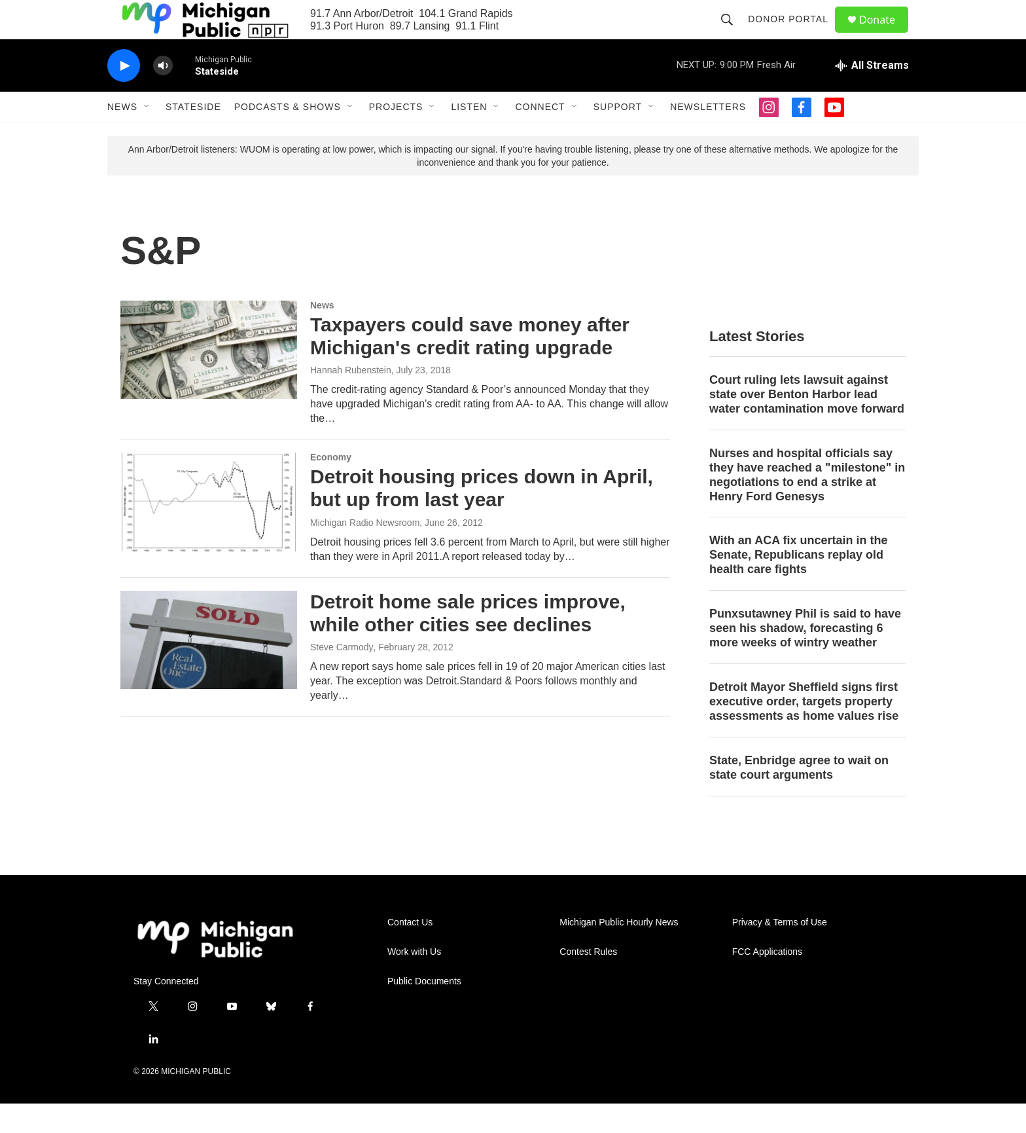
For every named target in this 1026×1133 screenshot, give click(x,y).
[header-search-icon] (732, 34)
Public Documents (424, 1011)
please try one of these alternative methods (721, 179)
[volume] (163, 95)
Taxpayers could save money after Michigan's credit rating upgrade (469, 365)
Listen (469, 136)
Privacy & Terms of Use (779, 952)
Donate (885, 34)
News (122, 136)
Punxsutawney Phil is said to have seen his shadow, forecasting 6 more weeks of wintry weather (805, 657)
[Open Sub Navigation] (147, 136)
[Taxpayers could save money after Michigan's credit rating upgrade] (208, 379)
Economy (330, 486)
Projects (396, 136)
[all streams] (872, 95)
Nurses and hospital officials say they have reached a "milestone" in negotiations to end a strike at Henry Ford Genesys (807, 504)
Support (617, 136)
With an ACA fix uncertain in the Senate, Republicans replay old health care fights (798, 584)
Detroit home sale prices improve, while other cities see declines (468, 642)
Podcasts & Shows (287, 136)
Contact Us (410, 952)
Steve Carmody (341, 676)
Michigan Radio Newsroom (364, 552)
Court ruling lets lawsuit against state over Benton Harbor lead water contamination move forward (806, 424)
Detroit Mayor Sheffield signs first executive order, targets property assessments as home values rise (803, 731)
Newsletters (708, 136)
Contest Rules (588, 981)
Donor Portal (794, 34)
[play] (123, 95)
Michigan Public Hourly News (618, 952)
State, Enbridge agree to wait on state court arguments (799, 797)
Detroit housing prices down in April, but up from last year (481, 517)
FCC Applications (767, 981)
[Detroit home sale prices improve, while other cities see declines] (208, 669)
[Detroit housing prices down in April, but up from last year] (208, 531)
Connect (540, 136)
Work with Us (414, 981)
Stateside (193, 136)
